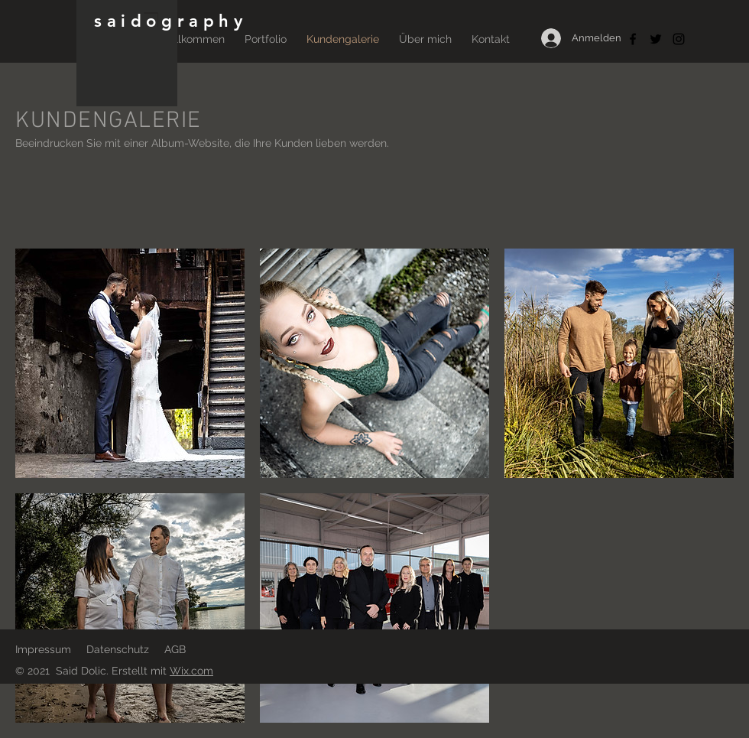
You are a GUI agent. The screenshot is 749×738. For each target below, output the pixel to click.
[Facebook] (632, 39)
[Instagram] (678, 39)
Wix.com (191, 671)
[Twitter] (655, 39)
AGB (175, 649)
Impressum (43, 649)
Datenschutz (117, 649)
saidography (171, 21)
